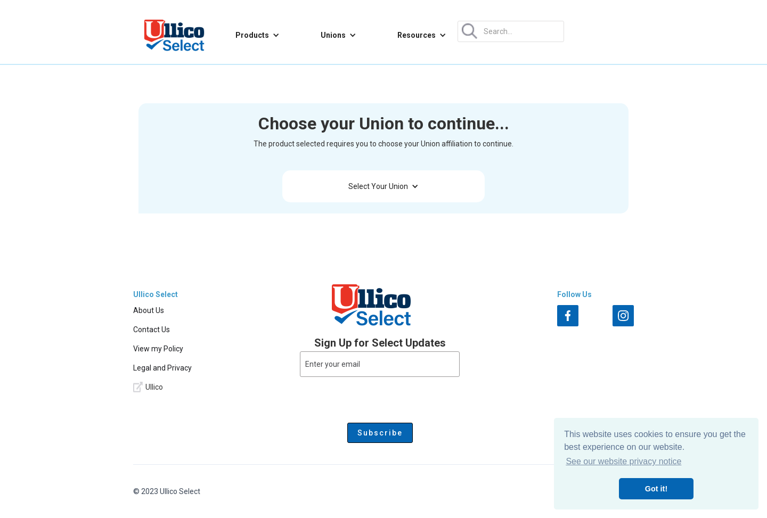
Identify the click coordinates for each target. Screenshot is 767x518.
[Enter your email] (380, 364)
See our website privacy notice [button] (623, 461)
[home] (174, 35)
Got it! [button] (656, 488)
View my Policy (158, 348)
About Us (148, 310)
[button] (257, 35)
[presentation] (380, 397)
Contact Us (151, 329)
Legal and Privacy (162, 368)
